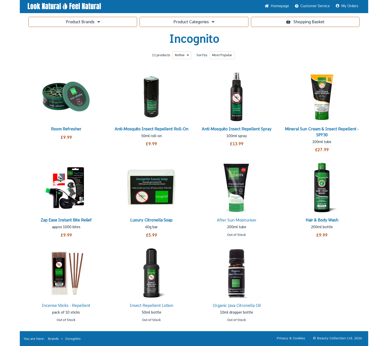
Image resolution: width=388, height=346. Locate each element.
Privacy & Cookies (291, 338)
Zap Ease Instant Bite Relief (66, 220)
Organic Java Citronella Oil (237, 305)
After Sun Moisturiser (237, 220)
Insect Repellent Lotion (151, 305)
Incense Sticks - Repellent (66, 305)
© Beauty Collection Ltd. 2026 (337, 338)
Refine (182, 55)
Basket (305, 22)
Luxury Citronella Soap (151, 220)
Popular (222, 55)
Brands (83, 22)
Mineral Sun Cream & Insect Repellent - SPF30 (322, 132)
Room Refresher (66, 129)
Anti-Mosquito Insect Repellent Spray (236, 129)
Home (277, 6)
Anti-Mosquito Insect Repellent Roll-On (151, 129)
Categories (193, 22)
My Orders (347, 6)
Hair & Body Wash (322, 220)
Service (312, 6)
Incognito (194, 39)
